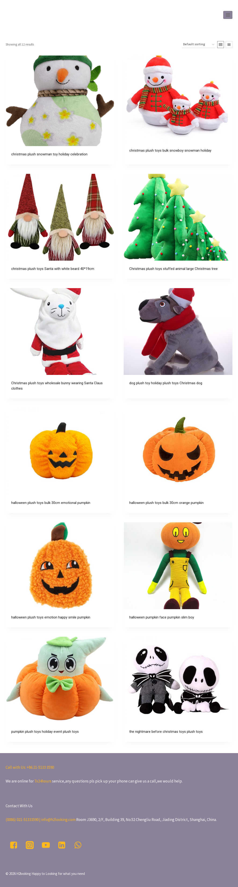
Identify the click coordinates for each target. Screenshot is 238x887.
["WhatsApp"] (78, 845)
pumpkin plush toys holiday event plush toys (45, 732)
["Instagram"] (30, 845)
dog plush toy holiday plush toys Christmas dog (165, 383)
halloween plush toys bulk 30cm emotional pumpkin (50, 503)
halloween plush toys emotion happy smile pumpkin (50, 617)
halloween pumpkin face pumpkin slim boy (161, 617)
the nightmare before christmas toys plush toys (166, 732)
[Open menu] (227, 15)
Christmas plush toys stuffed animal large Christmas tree (173, 269)
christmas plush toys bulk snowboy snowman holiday (170, 150)
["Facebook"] (14, 845)
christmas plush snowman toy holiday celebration (49, 154)
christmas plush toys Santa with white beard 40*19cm (52, 269)
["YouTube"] (46, 845)
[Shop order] (198, 44)
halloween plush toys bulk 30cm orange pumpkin (166, 503)
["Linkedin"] (62, 845)
